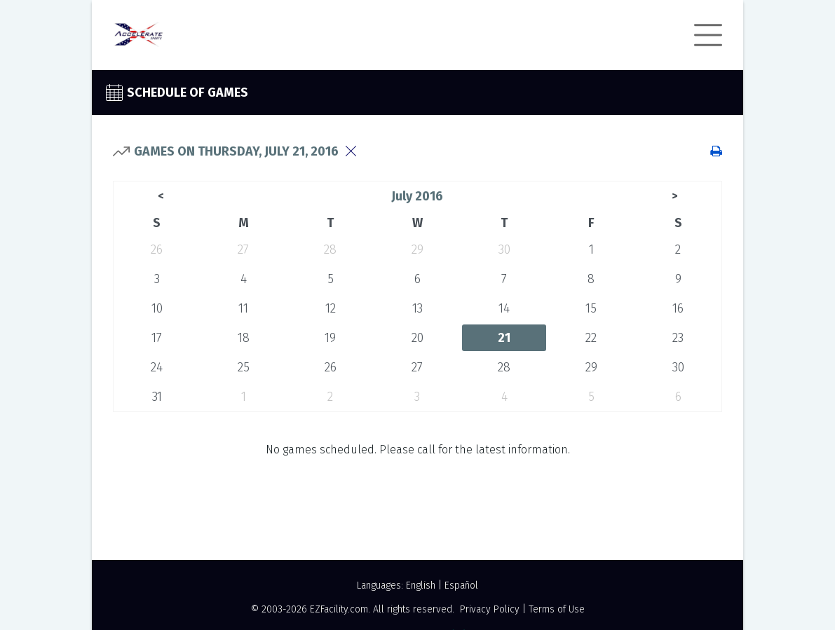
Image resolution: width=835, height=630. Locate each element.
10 (157, 308)
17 (156, 337)
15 (591, 308)
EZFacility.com (339, 609)
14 (504, 308)
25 (244, 367)
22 (591, 337)
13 (417, 308)
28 (330, 249)
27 (243, 249)
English (420, 585)
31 (157, 396)
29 (417, 249)
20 (417, 337)
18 (244, 337)
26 (157, 249)
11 (243, 308)
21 (504, 337)
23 (678, 337)
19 (330, 337)
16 (678, 308)
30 (504, 249)
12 (330, 308)
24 (157, 367)
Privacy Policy (490, 609)
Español (461, 585)
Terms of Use (557, 609)
